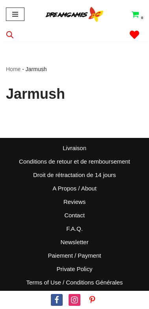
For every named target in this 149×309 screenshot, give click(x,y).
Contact (74, 215)
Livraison (74, 148)
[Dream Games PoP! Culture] (74, 14)
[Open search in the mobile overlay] (10, 34)
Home (13, 69)
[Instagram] (74, 300)
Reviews (74, 201)
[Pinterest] (92, 300)
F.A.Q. (74, 228)
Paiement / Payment (74, 255)
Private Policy (75, 269)
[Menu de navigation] (15, 14)
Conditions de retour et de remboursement (74, 161)
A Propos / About (74, 188)
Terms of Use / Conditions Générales (74, 282)
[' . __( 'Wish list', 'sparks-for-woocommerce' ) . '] (134, 35)
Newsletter (75, 242)
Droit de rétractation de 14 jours (74, 174)
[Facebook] (57, 300)
